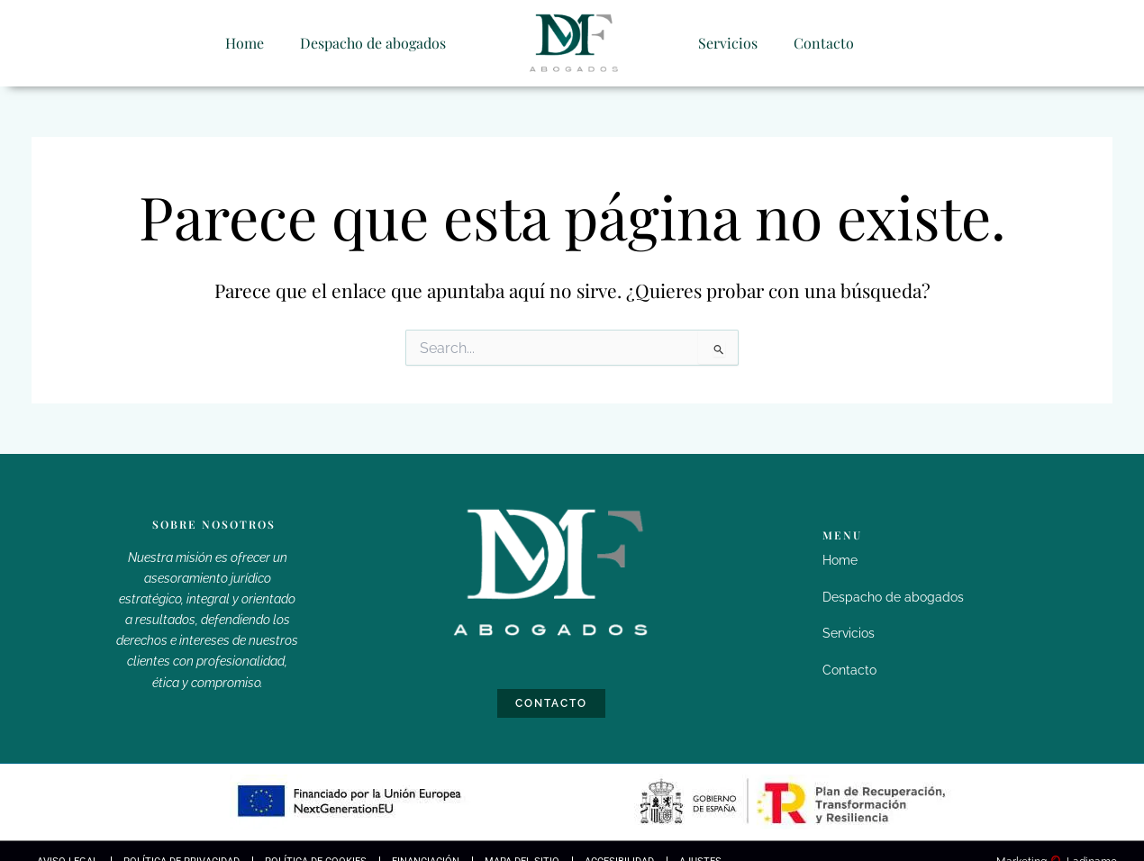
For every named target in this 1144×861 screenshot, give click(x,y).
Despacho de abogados (373, 41)
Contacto (824, 41)
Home (244, 41)
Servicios (728, 41)
